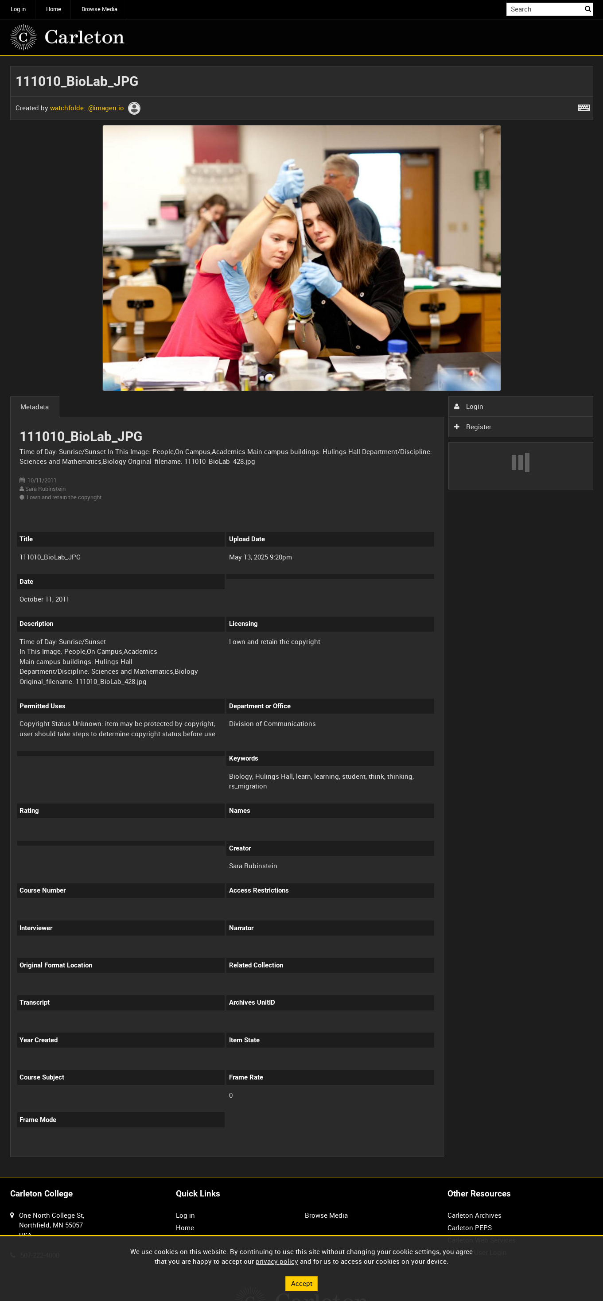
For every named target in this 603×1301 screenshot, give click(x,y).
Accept (301, 1283)
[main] (301, 616)
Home (53, 9)
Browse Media (99, 9)
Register (472, 426)
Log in (18, 9)
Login (468, 406)
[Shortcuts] (584, 106)
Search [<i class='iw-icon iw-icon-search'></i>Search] (588, 8)
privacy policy (277, 1261)
